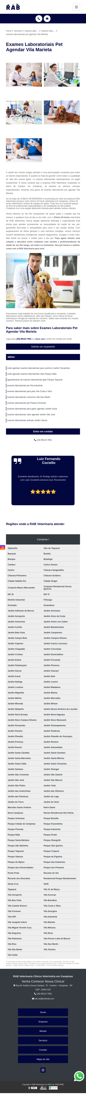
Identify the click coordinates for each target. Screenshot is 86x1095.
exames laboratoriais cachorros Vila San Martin (28, 397)
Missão (42, 1031)
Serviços (43, 1040)
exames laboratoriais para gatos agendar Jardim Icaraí (32, 409)
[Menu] (76, 7)
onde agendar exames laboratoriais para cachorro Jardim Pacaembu (38, 368)
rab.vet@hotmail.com (43, 999)
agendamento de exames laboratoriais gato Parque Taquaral (34, 380)
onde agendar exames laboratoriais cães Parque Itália (32, 374)
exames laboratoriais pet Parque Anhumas (26, 403)
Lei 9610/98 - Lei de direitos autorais (50, 965)
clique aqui (40, 339)
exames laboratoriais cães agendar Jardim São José (31, 414)
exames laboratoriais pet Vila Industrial (24, 385)
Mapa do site (43, 1059)
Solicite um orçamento (43, 346)
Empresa (43, 1021)
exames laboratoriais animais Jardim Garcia (27, 420)
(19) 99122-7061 (24, 339)
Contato (43, 1050)
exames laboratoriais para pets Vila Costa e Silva (29, 391)
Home (43, 1012)
